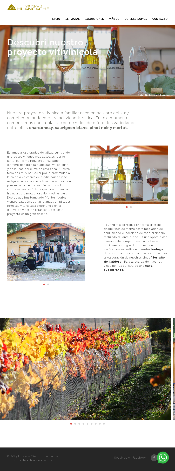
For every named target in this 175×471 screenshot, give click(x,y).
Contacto (160, 19)
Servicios (72, 19)
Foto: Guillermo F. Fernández (155, 95)
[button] (127, 207)
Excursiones (94, 19)
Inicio (55, 19)
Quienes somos (136, 19)
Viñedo (114, 19)
